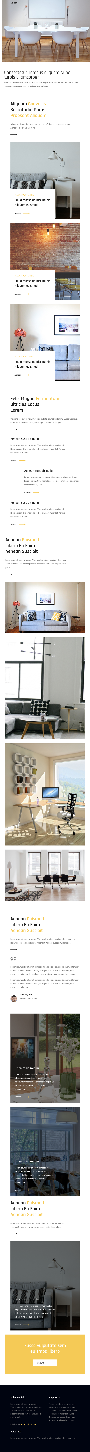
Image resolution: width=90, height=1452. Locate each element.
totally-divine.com (28, 1424)
